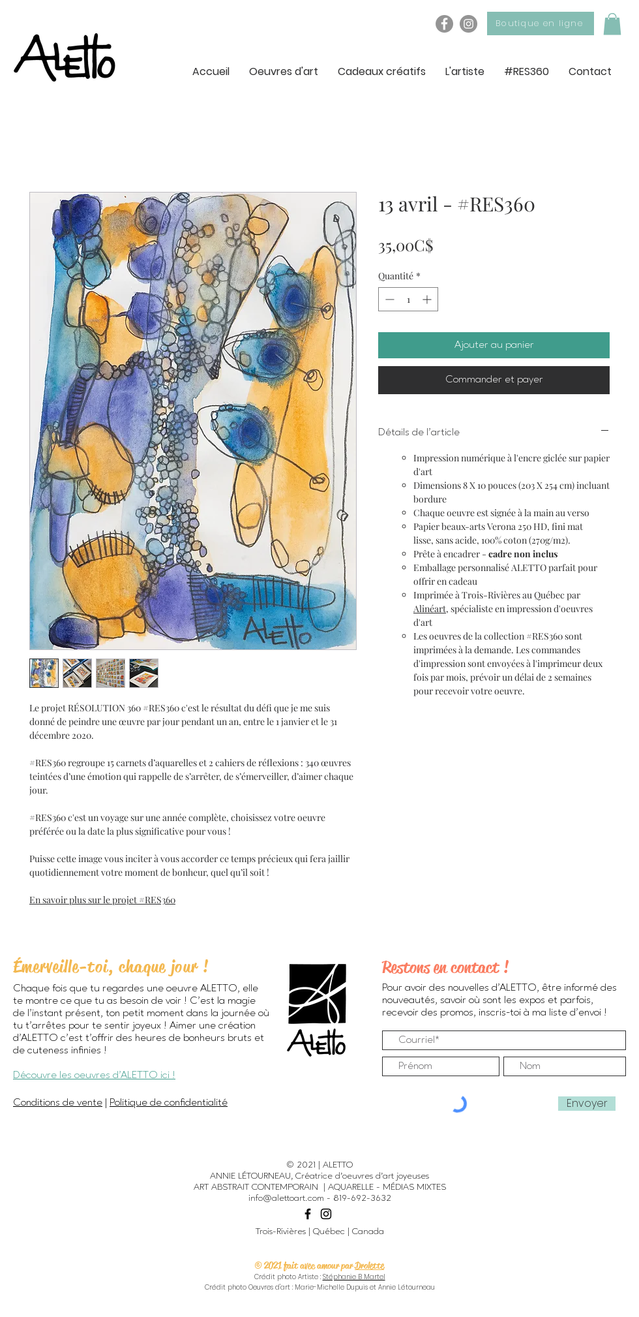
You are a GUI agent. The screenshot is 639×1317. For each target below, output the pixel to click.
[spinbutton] (408, 299)
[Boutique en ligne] (540, 23)
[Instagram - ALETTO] (468, 24)
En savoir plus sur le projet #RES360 (102, 899)
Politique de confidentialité (169, 1103)
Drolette (369, 1265)
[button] (612, 24)
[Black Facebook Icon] (308, 1214)
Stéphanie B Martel (354, 1277)
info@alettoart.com (286, 1198)
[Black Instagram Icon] (326, 1214)
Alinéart (429, 608)
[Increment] (428, 299)
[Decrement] (388, 299)
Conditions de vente (57, 1103)
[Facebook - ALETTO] (444, 24)
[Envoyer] (587, 1103)
